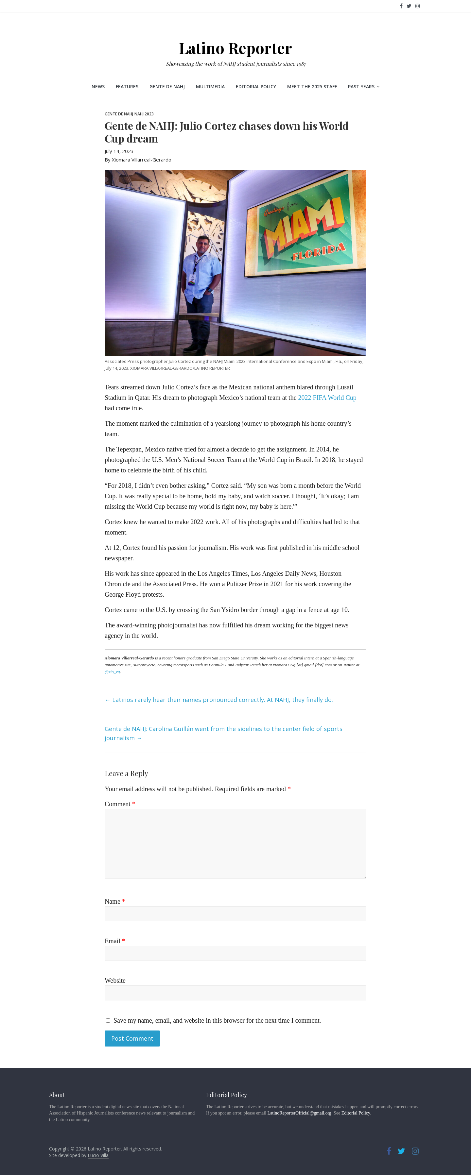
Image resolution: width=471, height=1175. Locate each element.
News (98, 86)
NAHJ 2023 (144, 114)
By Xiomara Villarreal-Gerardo (138, 159)
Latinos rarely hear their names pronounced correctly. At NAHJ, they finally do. (219, 700)
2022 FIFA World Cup (327, 397)
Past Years (361, 86)
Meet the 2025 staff (312, 86)
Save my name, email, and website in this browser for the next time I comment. (217, 1020)
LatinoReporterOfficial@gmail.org (300, 1113)
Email (115, 941)
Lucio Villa (98, 1155)
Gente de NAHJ (167, 86)
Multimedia (210, 86)
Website (115, 980)
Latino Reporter (235, 48)
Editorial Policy (256, 86)
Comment (120, 804)
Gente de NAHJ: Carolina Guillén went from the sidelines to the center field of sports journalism (223, 733)
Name (115, 901)
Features (127, 86)
